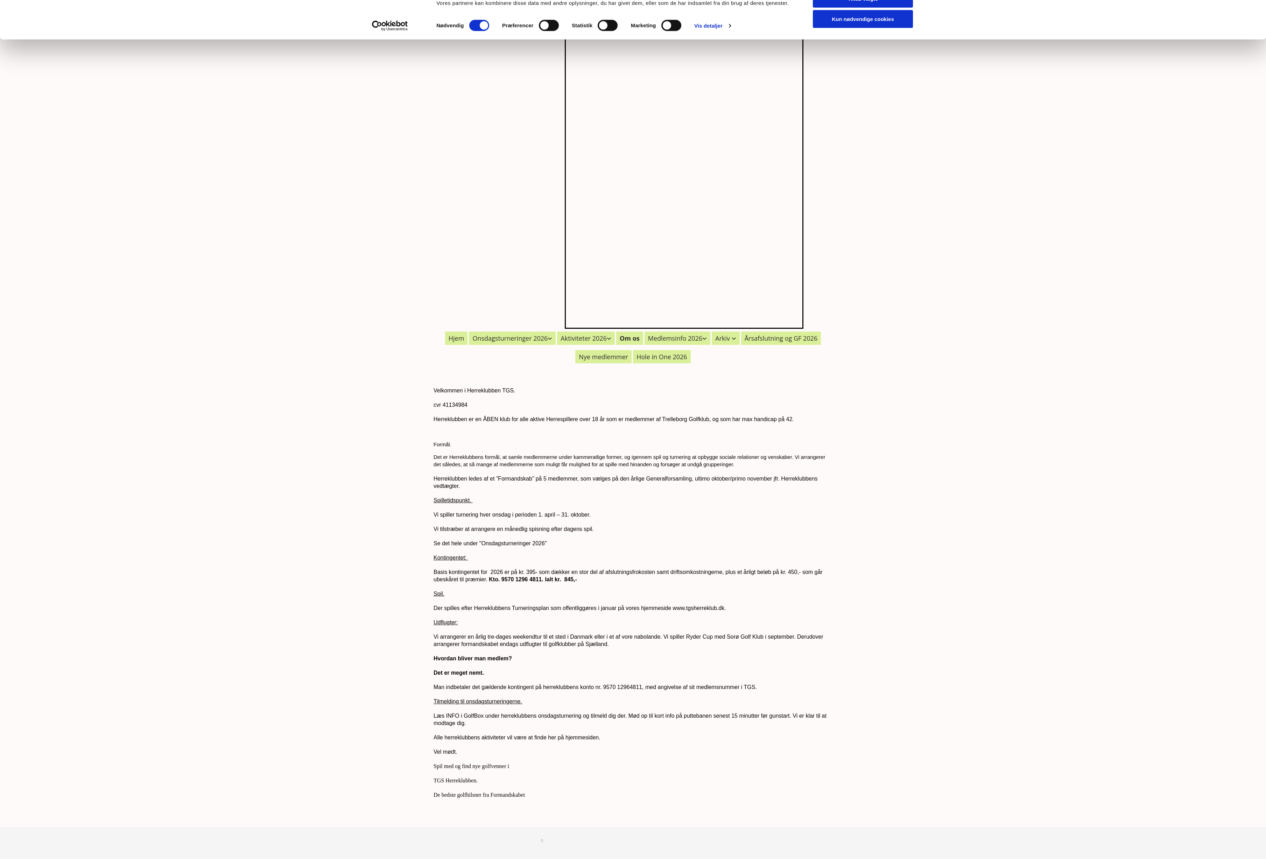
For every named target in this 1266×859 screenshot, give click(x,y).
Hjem (456, 338)
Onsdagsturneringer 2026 (510, 338)
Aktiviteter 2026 (584, 338)
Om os (630, 338)
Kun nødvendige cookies (863, 58)
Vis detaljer (708, 65)
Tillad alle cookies (863, 17)
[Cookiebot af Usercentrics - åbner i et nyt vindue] (390, 65)
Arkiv (723, 338)
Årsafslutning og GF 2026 (781, 338)
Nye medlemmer (603, 357)
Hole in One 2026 (661, 357)
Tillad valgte (863, 38)
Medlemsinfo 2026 (675, 338)
